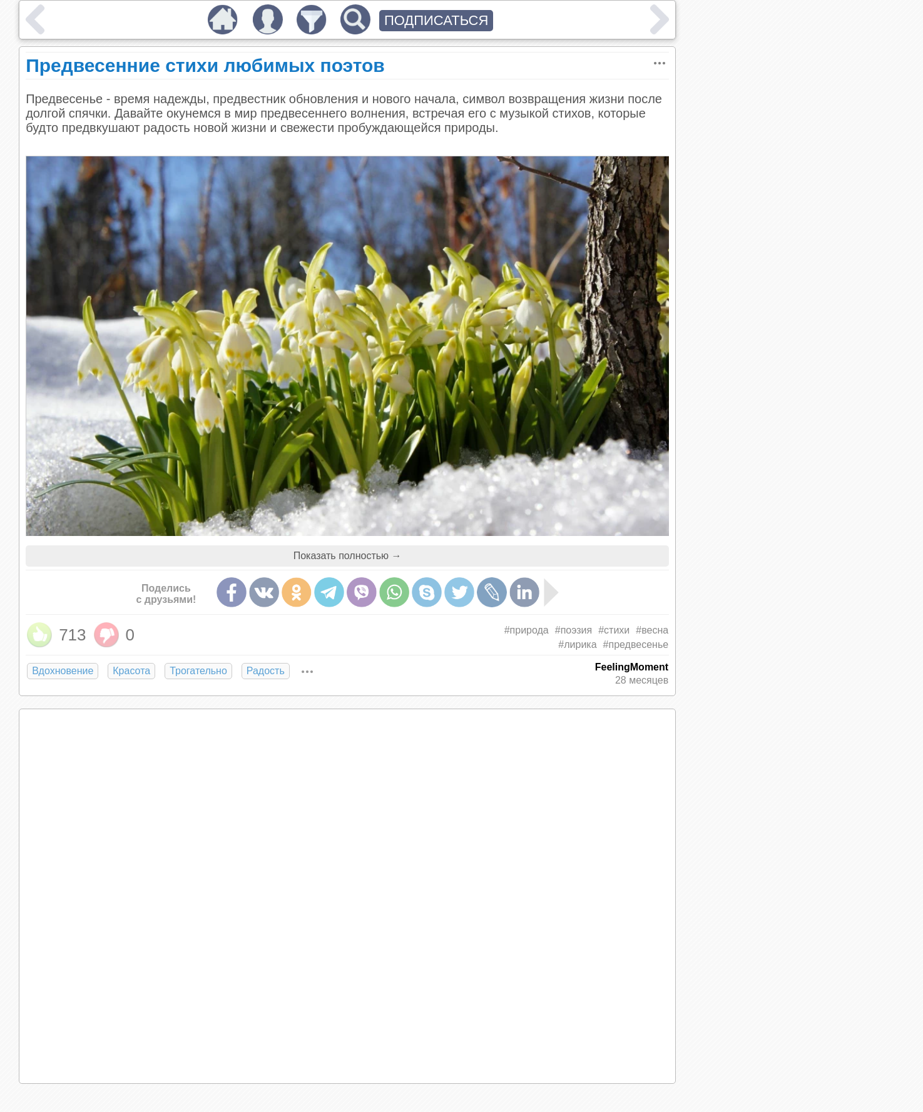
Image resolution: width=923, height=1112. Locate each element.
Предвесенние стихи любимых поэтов (205, 65)
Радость (266, 670)
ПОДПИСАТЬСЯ (436, 20)
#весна (652, 630)
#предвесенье (636, 644)
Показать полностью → (347, 555)
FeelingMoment (631, 667)
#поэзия (573, 630)
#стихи (614, 630)
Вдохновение (62, 670)
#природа (526, 630)
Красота (131, 670)
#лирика (577, 644)
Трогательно (198, 670)
